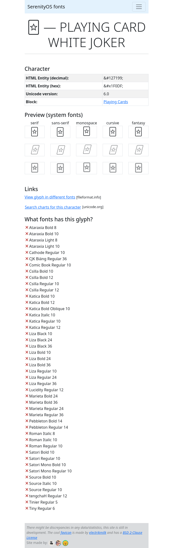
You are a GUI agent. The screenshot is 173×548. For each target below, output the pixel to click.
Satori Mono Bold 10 (47, 464)
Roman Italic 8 (42, 433)
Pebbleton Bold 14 (45, 421)
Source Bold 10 (42, 477)
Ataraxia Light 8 (43, 240)
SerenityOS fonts (46, 6)
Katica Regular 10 (44, 321)
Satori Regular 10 (44, 458)
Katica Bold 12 (42, 302)
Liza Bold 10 (40, 352)
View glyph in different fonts (50, 197)
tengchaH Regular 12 (48, 496)
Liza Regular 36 (43, 383)
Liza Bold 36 (40, 364)
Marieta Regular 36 (46, 414)
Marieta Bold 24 (43, 396)
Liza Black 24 (40, 340)
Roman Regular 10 (46, 446)
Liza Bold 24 (40, 358)
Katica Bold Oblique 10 (49, 308)
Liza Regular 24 (43, 377)
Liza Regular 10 (43, 371)
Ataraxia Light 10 (44, 246)
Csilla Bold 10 (41, 271)
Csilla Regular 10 (44, 283)
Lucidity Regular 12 (46, 389)
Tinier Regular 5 (43, 502)
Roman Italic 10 (43, 439)
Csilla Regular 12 (44, 290)
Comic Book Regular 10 (50, 265)
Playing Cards (115, 101)
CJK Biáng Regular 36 (48, 258)
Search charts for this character (53, 207)
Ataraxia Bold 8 (42, 227)
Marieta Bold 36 (43, 402)
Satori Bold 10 (41, 452)
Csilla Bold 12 (41, 277)
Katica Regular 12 (44, 327)
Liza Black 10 (40, 333)
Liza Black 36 (40, 346)
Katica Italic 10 (42, 315)
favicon (66, 532)
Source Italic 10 (43, 483)
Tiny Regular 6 (42, 508)
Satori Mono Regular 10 (50, 471)
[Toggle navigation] (139, 7)
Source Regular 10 (45, 489)
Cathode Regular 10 (47, 252)
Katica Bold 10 (42, 296)
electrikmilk (97, 532)
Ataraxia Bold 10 (44, 233)
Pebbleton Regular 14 (48, 427)
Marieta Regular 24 (46, 408)
